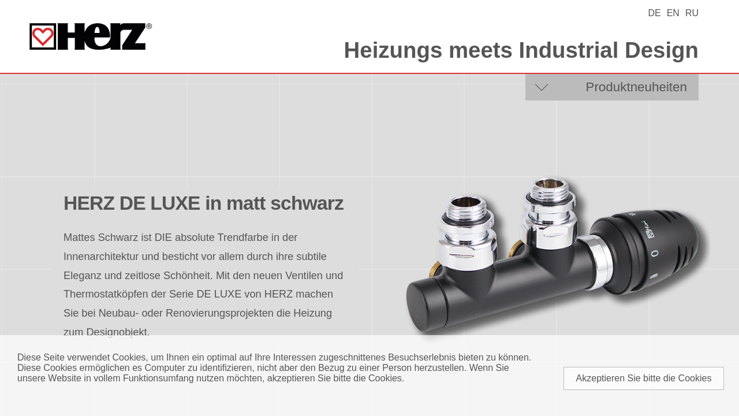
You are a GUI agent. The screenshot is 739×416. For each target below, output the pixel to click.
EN (673, 13)
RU (692, 13)
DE (654, 13)
